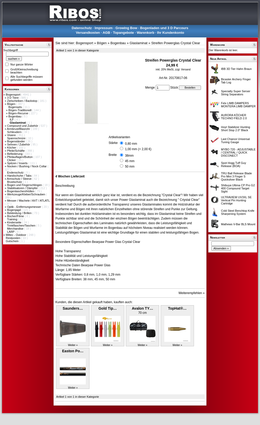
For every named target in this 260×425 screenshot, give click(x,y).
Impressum (104, 28)
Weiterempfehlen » (192, 293)
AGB (106, 33)
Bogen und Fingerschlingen (25, 185)
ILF (12, 119)
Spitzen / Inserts (17, 163)
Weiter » (72, 345)
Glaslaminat (139, 43)
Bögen (11, 103)
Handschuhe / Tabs (19, 175)
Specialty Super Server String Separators (235, 93)
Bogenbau (15, 116)
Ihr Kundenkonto (170, 33)
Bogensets (15, 107)
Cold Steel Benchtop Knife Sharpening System (237, 212)
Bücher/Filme (16, 216)
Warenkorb (145, 33)
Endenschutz (15, 172)
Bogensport (13, 94)
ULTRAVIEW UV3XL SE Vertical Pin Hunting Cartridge (236, 200)
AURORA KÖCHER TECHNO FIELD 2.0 (234, 117)
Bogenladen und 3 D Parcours (164, 28)
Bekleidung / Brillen (19, 213)
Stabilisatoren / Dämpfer (22, 188)
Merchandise (15, 228)
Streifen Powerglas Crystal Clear (175, 43)
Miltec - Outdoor (16, 234)
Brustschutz (15, 181)
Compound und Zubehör (23, 125)
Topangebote (123, 33)
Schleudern (14, 132)
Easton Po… (72, 351)
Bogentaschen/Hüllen (21, 191)
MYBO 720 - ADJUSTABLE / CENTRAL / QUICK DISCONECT (238, 152)
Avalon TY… (142, 308)
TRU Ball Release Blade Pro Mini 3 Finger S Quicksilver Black (236, 176)
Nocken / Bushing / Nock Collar (27, 166)
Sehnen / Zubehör (19, 144)
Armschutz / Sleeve (19, 178)
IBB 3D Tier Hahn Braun (236, 68)
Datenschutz (82, 28)
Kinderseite (14, 222)
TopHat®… (177, 308)
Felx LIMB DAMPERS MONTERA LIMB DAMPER (238, 105)
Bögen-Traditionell (20, 110)
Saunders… (73, 308)
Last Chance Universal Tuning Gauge (235, 140)
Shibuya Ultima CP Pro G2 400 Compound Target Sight (238, 188)
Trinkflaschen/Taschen (21, 225)
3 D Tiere (13, 97)
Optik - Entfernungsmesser (24, 206)
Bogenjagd (14, 209)
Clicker (12, 160)
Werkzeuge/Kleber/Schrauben (26, 194)
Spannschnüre (16, 138)
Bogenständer (16, 141)
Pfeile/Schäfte (16, 150)
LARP (11, 231)
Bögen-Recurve (18, 113)
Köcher (12, 147)
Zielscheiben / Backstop (22, 100)
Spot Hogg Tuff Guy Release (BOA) (233, 164)
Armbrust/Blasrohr (19, 128)
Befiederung (15, 153)
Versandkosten (88, 33)
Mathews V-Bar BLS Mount (238, 224)
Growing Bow (126, 28)
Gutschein (13, 241)
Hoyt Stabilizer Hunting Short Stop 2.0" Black (235, 128)
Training (12, 219)
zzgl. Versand (183, 69)
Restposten (13, 238)
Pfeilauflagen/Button (20, 156)
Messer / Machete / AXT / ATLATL (28, 200)
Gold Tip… (108, 308)
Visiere (11, 135)
